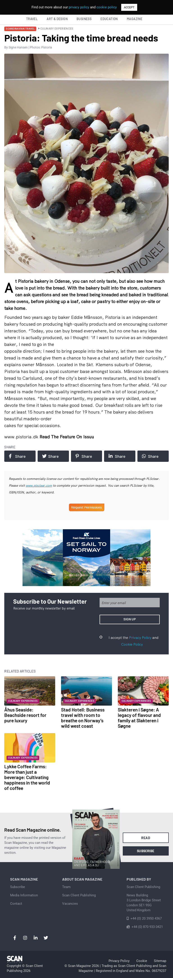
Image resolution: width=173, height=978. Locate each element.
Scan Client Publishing (79, 895)
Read (145, 838)
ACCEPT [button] (129, 7)
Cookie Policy (132, 644)
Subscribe (145, 851)
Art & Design (57, 19)
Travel (32, 19)
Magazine (134, 19)
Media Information (24, 895)
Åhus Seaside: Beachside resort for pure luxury (25, 715)
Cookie (141, 961)
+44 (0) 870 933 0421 (147, 927)
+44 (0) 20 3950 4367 (146, 918)
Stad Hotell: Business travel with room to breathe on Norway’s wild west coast (83, 718)
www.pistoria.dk (21, 437)
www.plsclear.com (39, 485)
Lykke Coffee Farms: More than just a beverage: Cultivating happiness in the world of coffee (27, 777)
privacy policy (79, 7)
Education (109, 19)
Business (84, 19)
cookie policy (106, 7)
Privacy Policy (140, 637)
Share (17, 456)
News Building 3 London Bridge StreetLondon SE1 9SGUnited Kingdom (144, 902)
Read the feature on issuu (66, 437)
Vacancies (70, 904)
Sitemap (160, 961)
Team (66, 887)
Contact (16, 904)
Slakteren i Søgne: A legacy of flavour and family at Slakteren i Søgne (139, 718)
